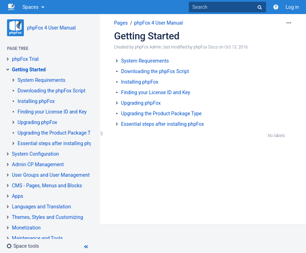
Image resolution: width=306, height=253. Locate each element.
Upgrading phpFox (37, 122)
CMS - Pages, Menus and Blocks (47, 185)
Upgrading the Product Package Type (58, 133)
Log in (292, 7)
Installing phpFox (36, 101)
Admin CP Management (38, 164)
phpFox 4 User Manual (51, 28)
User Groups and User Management (51, 175)
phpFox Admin (148, 47)
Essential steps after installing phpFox (59, 143)
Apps (17, 196)
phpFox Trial (25, 59)
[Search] (227, 7)
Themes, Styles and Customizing (47, 217)
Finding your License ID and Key (52, 112)
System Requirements (41, 80)
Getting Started (29, 69)
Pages (121, 23)
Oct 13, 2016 (236, 47)
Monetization (26, 228)
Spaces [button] (30, 7)
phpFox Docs (206, 47)
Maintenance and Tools (37, 238)
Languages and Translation (41, 206)
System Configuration (35, 154)
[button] (22, 246)
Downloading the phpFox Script (52, 90)
